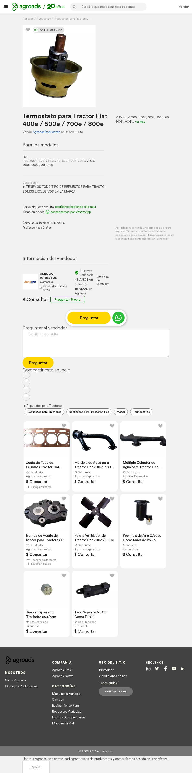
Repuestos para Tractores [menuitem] (44, 412)
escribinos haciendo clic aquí (75, 207)
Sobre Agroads (15, 680)
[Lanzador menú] (6, 6)
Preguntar (89, 317)
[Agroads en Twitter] (157, 668)
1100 (25, 161)
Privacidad (106, 670)
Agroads (28, 18)
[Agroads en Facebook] (165, 669)
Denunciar (162, 238)
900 (34, 165)
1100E (34, 161)
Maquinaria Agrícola (66, 694)
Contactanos (116, 691)
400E (42, 161)
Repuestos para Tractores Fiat (89, 412)
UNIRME (35, 767)
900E (42, 165)
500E (51, 161)
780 (82, 161)
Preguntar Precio (68, 299)
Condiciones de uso (113, 676)
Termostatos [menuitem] (141, 412)
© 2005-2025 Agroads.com (96, 751)
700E (74, 161)
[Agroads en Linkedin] (182, 669)
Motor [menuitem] (121, 412)
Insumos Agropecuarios (68, 717)
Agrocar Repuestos (46, 132)
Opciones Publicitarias (21, 686)
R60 (50, 165)
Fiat (25, 156)
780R (90, 161)
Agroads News (62, 676)
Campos (58, 699)
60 (58, 161)
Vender (184, 6)
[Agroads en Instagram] (148, 668)
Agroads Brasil (62, 670)
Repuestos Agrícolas (66, 711)
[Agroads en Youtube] (174, 669)
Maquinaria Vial (63, 723)
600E (65, 161)
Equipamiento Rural (65, 705)
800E (26, 165)
